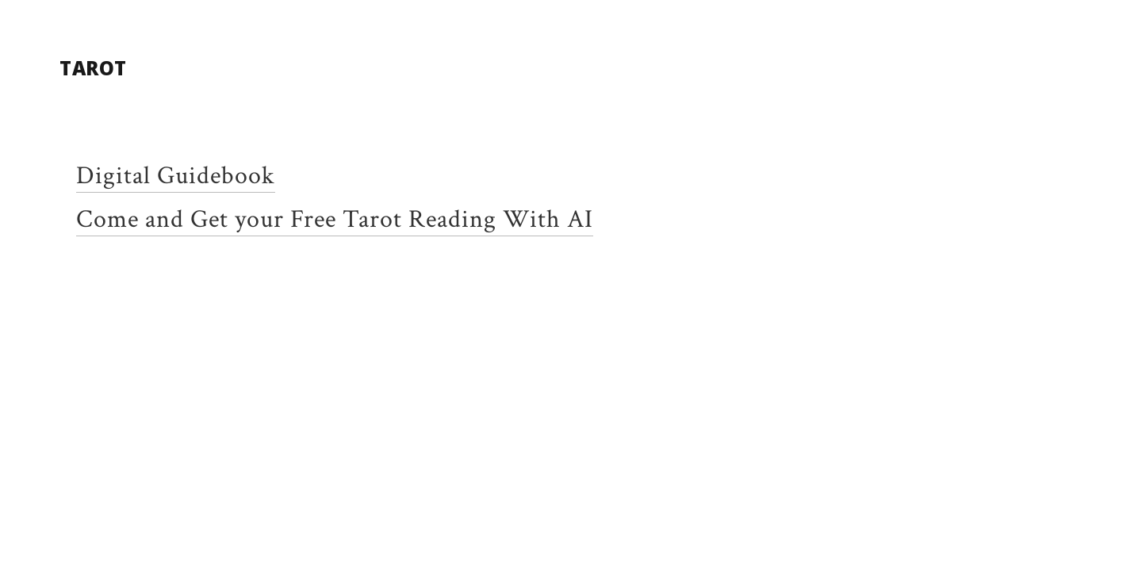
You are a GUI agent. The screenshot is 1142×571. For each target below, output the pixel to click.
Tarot (93, 68)
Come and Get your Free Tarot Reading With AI (334, 219)
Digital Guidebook (175, 175)
